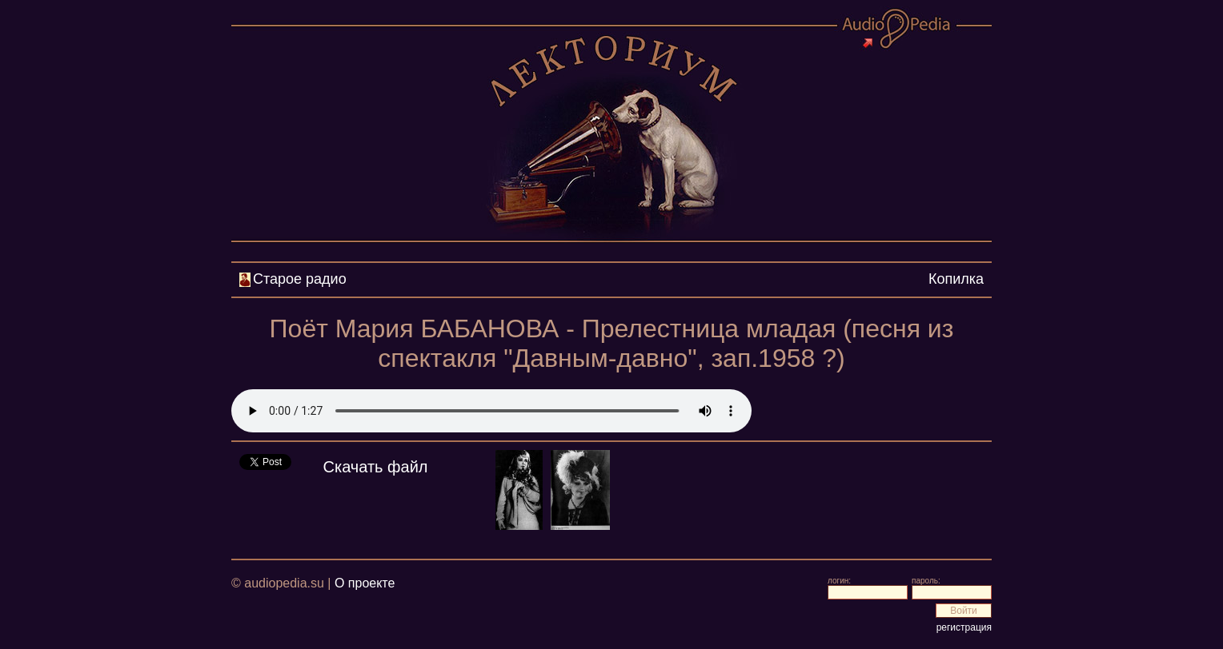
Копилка (956, 279)
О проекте (365, 583)
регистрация (964, 627)
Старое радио (300, 279)
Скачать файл (375, 467)
